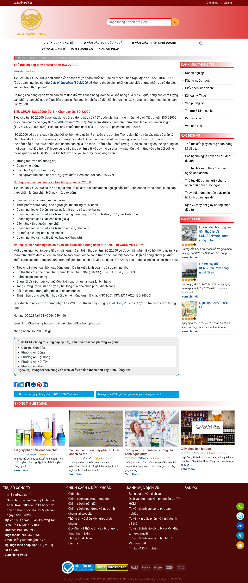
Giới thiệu (212, 2)
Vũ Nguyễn (18, 71)
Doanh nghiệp (194, 73)
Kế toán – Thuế (54, 49)
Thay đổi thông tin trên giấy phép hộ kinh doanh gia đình (207, 195)
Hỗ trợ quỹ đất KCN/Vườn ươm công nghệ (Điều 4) (205, 270)
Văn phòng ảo (82, 49)
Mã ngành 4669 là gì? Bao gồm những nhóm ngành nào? (129, 394)
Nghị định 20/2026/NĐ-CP (206, 309)
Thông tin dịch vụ (80, 538)
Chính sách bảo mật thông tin (88, 499)
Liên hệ (228, 2)
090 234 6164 (30, 535)
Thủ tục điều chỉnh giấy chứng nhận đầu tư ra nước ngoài (205, 183)
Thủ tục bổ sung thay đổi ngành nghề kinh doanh (206, 170)
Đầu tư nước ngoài (197, 80)
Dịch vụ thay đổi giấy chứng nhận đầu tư (207, 207)
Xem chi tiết (190, 257)
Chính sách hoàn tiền (82, 503)
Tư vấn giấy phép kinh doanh (153, 42)
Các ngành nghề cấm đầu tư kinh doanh (207, 158)
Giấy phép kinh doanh (199, 88)
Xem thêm (21, 470)
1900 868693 (25, 530)
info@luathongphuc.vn (29, 540)
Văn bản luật (193, 126)
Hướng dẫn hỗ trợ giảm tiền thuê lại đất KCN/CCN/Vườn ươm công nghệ (206, 233)
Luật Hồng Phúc (120, 303)
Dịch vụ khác (108, 49)
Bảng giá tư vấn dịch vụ (145, 494)
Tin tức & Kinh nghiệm (200, 111)
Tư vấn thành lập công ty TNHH (150, 538)
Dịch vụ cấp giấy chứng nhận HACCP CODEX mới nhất (49, 394)
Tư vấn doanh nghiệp (59, 42)
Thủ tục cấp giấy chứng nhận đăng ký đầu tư (208, 146)
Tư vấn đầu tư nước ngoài (103, 42)
